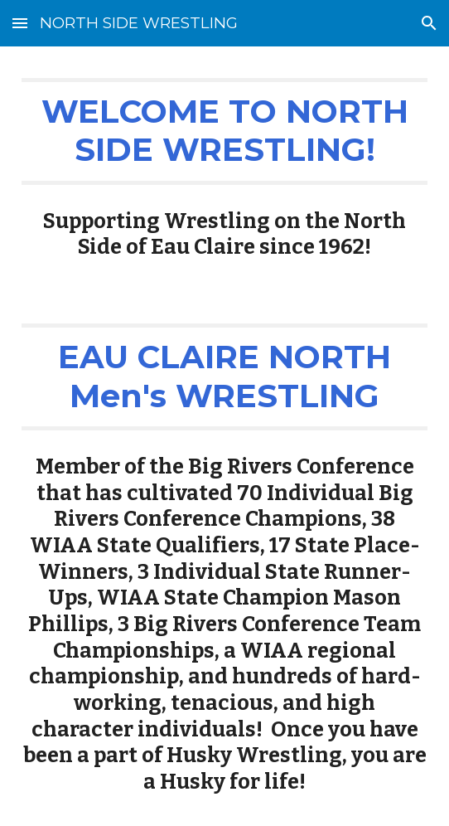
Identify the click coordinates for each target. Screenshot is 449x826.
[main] (224, 131)
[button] (20, 23)
